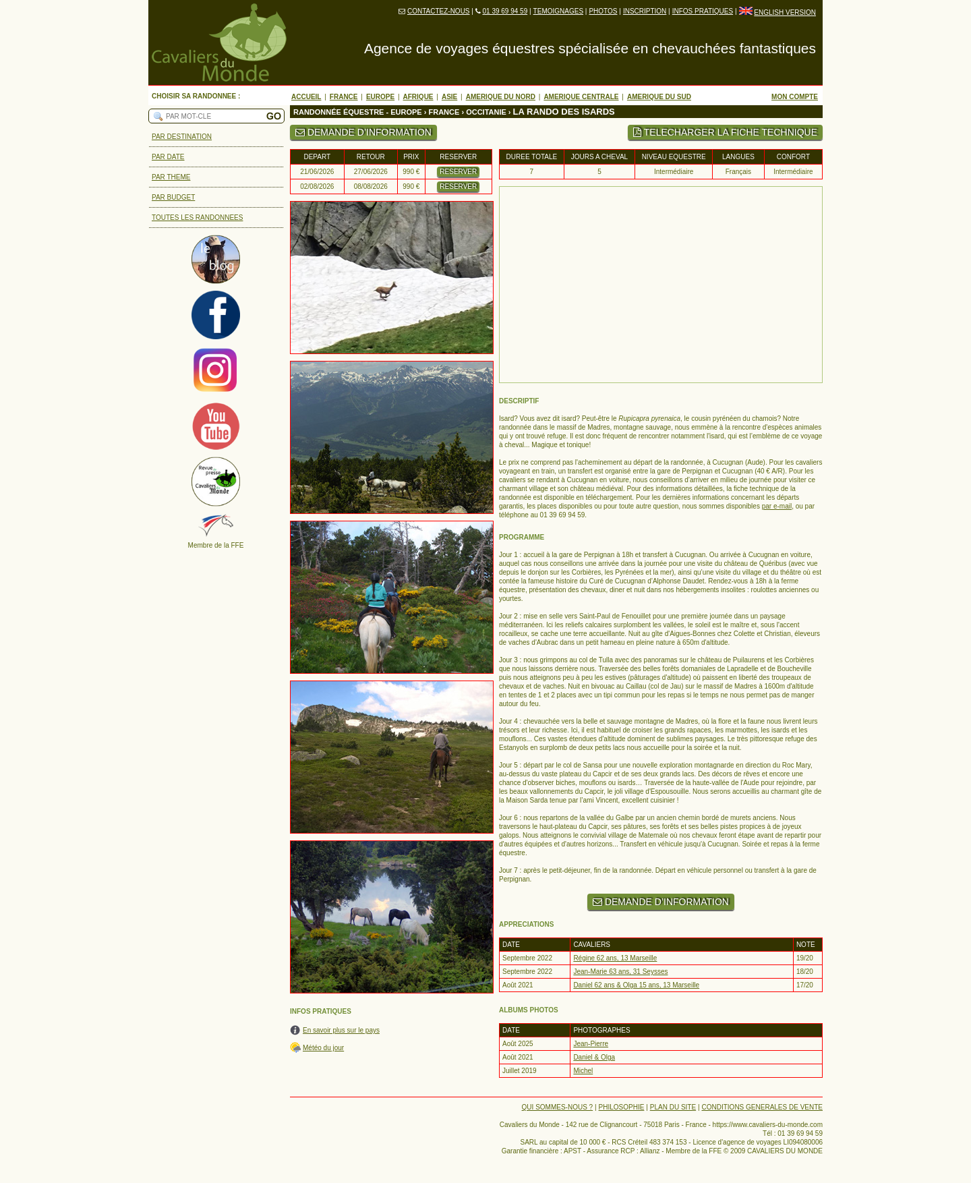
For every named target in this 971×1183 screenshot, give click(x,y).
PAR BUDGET (173, 197)
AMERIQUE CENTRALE (580, 96)
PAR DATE (168, 157)
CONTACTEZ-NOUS (438, 11)
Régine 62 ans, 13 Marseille (615, 958)
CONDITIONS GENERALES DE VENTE (762, 1107)
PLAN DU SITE (673, 1107)
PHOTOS (603, 11)
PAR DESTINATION (182, 136)
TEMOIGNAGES (558, 11)
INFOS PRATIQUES (702, 11)
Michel (583, 1070)
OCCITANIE (486, 112)
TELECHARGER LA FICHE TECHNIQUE (725, 132)
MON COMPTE (794, 96)
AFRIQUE (418, 96)
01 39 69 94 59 (504, 11)
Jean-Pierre (590, 1043)
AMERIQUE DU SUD (659, 96)
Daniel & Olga (594, 1057)
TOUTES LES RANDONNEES (197, 217)
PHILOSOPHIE (622, 1107)
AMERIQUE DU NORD (500, 96)
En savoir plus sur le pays (341, 1030)
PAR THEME (171, 177)
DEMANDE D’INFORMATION (363, 132)
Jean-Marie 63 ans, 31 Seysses (620, 971)
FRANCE (344, 96)
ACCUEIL (306, 96)
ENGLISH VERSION (785, 12)
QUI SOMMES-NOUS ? (557, 1107)
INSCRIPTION (644, 11)
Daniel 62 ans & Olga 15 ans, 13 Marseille (636, 985)
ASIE (449, 96)
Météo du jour (323, 1047)
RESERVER (458, 171)
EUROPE (380, 96)
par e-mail (777, 506)
